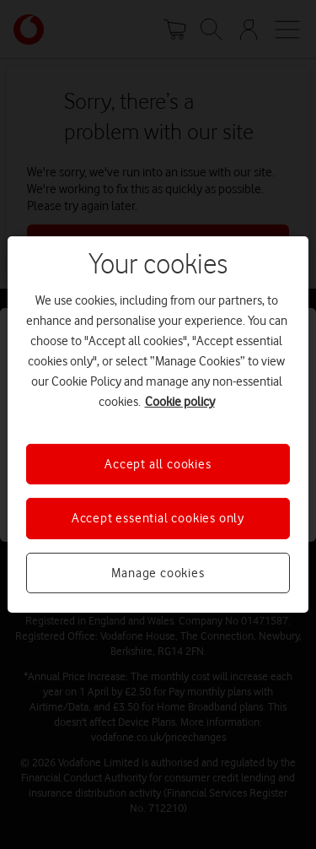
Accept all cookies (157, 464)
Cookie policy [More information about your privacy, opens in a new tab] (180, 401)
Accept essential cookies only (158, 518)
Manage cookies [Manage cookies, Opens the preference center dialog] (157, 573)
